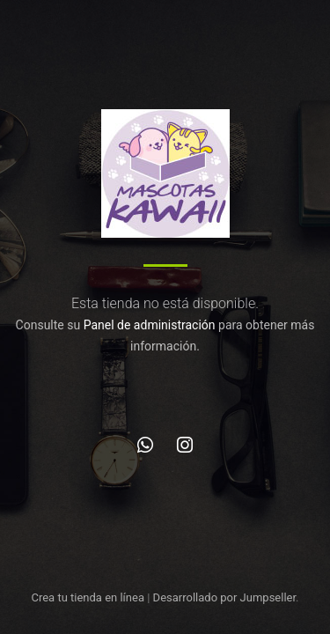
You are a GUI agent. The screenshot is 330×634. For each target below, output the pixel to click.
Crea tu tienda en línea (89, 597)
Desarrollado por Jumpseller (225, 597)
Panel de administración (150, 325)
